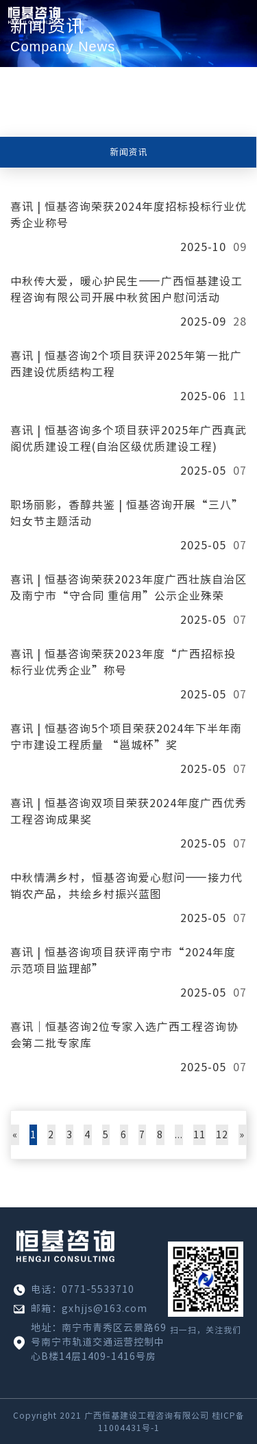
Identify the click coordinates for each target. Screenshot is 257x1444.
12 (222, 1135)
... (179, 1135)
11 (199, 1135)
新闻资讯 (129, 152)
